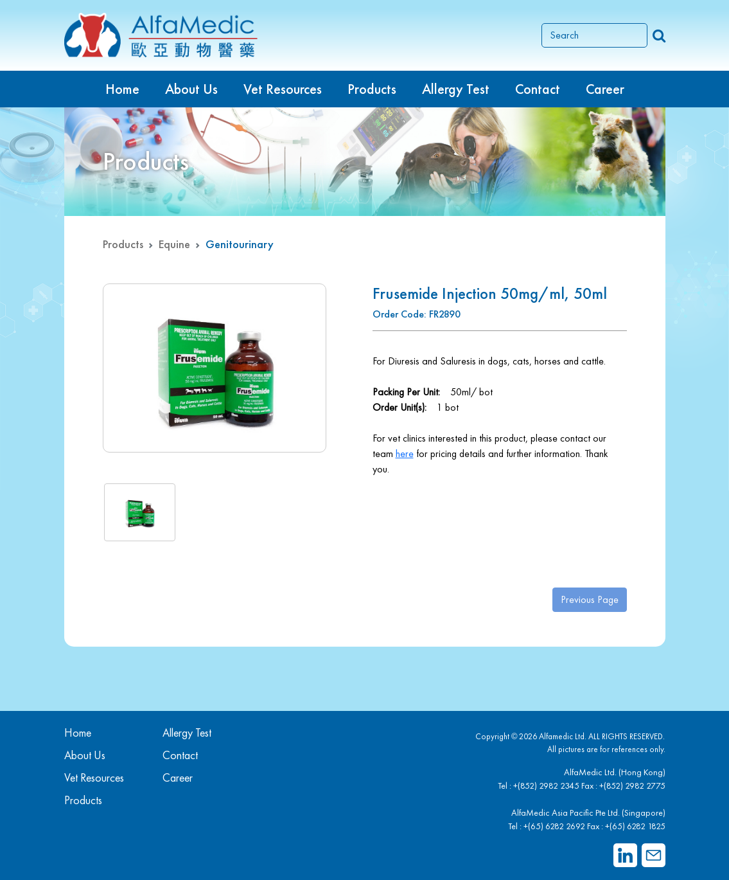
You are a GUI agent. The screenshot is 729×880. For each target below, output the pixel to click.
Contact (537, 89)
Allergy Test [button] (455, 89)
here (405, 453)
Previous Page (590, 599)
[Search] (594, 35)
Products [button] (371, 89)
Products (123, 244)
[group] (214, 368)
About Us (191, 89)
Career (605, 89)
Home (122, 89)
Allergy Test (186, 732)
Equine (174, 244)
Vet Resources (282, 89)
